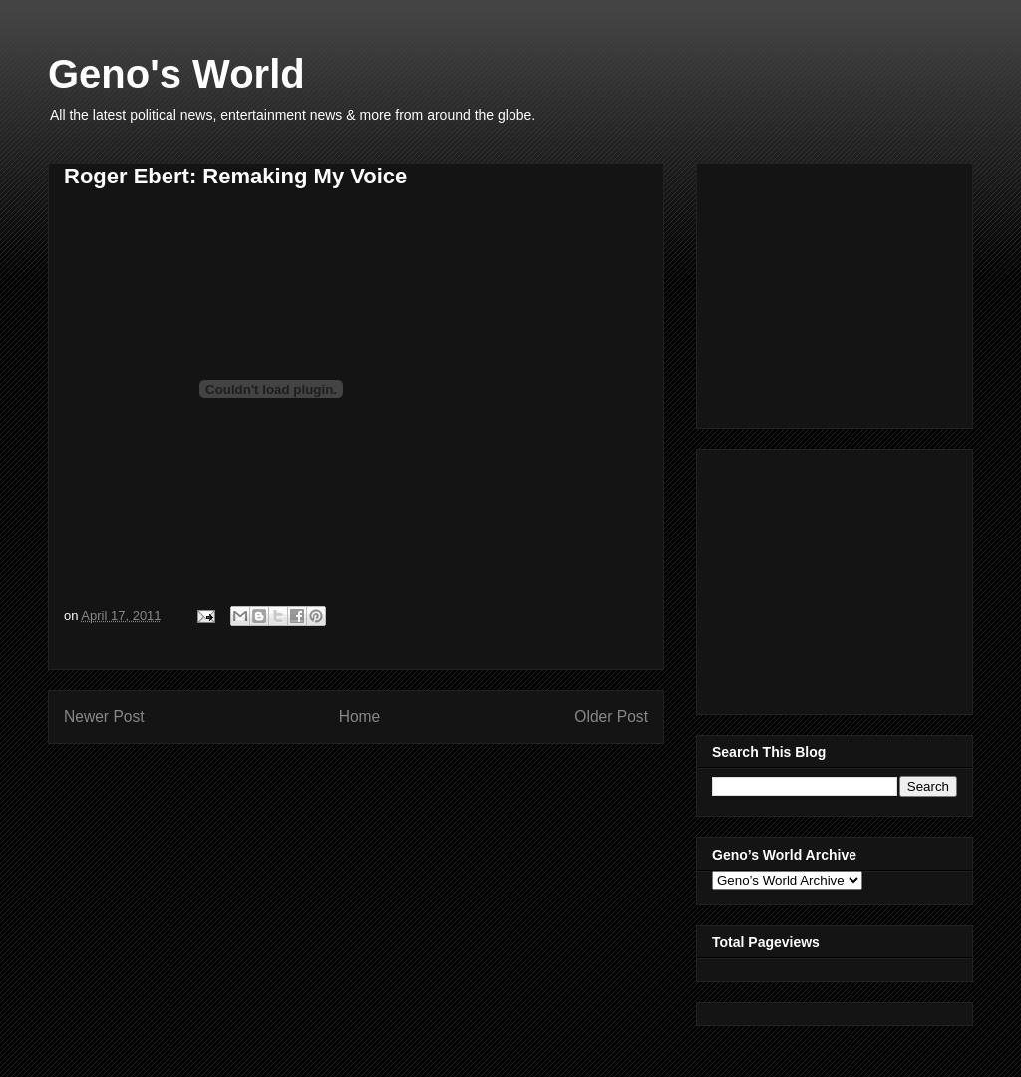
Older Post (611, 716)
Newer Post (104, 716)
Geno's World (176, 74)
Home (360, 716)
